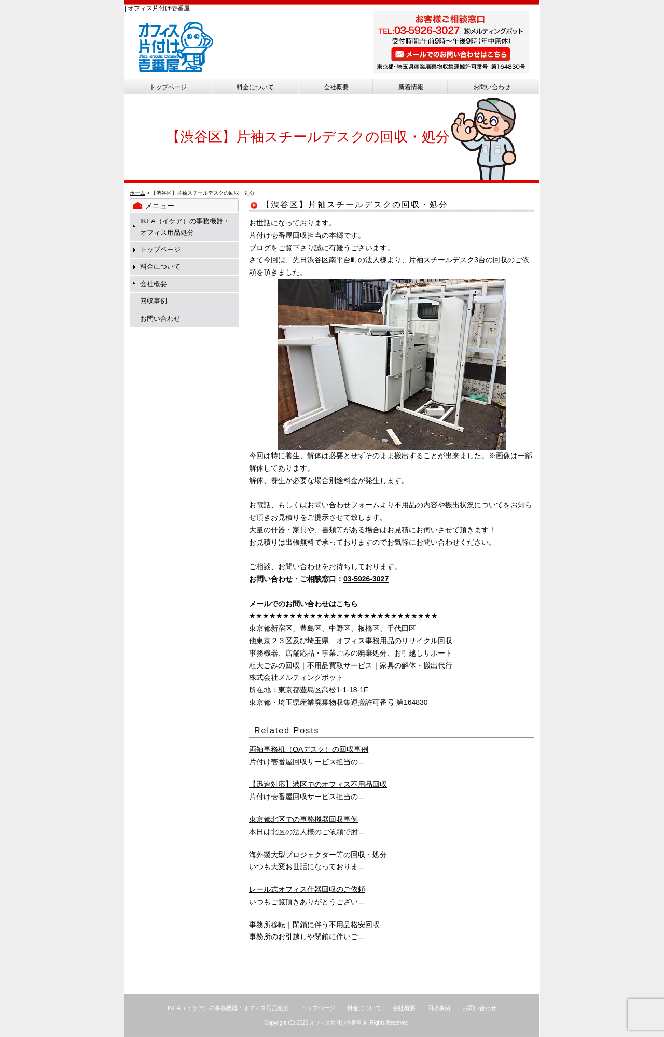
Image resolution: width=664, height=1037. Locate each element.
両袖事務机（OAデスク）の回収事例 (308, 749)
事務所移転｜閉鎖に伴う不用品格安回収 (314, 924)
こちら (347, 604)
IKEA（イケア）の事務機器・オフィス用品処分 (228, 1008)
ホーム (137, 193)
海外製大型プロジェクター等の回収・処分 (318, 854)
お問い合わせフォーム (343, 505)
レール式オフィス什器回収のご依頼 (307, 889)
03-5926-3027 (366, 579)
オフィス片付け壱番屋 (336, 1023)
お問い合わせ (491, 87)
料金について (255, 87)
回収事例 (153, 301)
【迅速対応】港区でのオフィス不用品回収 (318, 784)
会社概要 (336, 87)
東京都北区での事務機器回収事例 (303, 819)
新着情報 (410, 87)
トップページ (168, 87)
